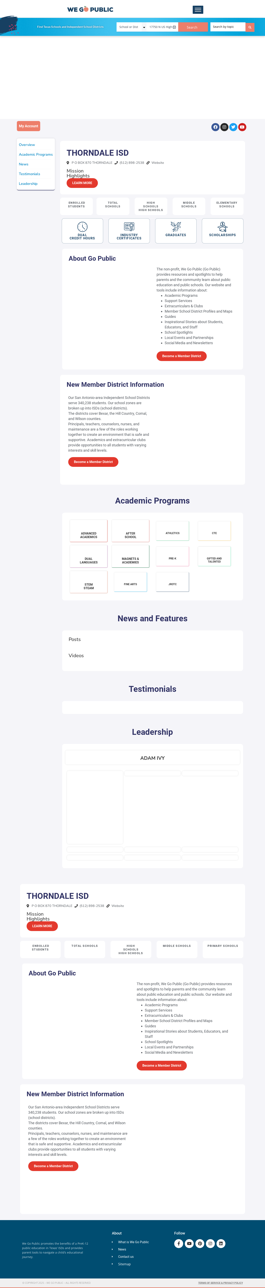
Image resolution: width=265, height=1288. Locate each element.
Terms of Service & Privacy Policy (220, 1283)
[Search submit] (250, 26)
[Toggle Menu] (198, 10)
